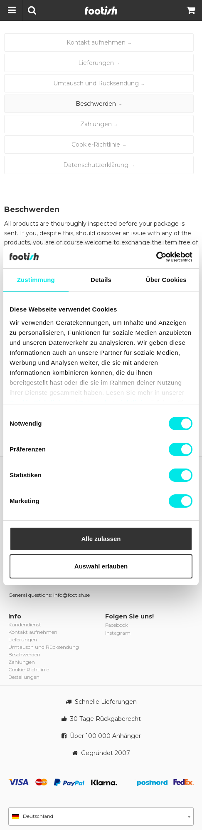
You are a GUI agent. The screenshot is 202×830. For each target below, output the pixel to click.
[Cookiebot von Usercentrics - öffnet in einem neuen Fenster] (156, 257)
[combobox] (101, 816)
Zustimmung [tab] (36, 279)
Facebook (116, 625)
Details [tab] (101, 279)
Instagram (118, 633)
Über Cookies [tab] (166, 279)
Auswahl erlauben (101, 566)
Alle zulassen (101, 538)
